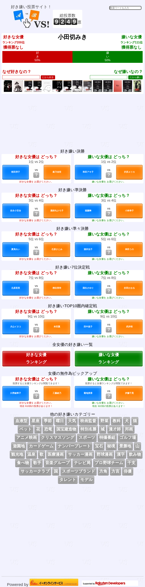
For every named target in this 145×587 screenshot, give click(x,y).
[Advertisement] (112, 19)
